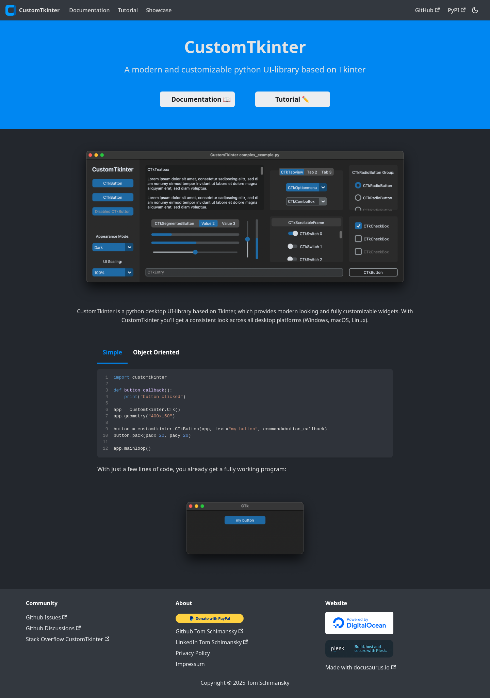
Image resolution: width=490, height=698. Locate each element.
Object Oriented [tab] (156, 352)
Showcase (159, 10)
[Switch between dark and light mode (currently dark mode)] (475, 10)
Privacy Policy (193, 653)
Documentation (89, 10)
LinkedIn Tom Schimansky (212, 642)
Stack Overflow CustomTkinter (67, 639)
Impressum (190, 664)
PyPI (457, 10)
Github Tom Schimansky (209, 631)
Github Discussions (53, 628)
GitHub (427, 10)
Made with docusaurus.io (360, 667)
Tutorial (128, 10)
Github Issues (46, 617)
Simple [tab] (112, 352)
